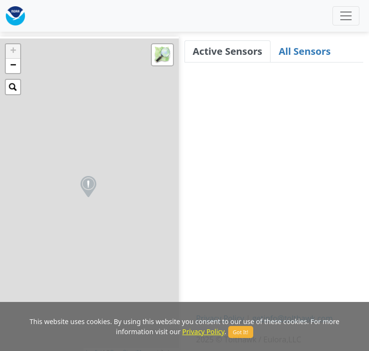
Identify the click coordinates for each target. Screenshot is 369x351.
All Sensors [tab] (305, 51)
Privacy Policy (203, 331)
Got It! (240, 332)
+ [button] (13, 51)
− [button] (13, 66)
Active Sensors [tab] (227, 51)
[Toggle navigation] (345, 15)
